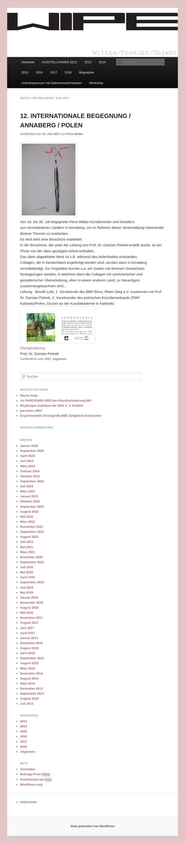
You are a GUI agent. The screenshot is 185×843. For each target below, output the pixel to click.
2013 (87, 62)
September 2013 (32, 693)
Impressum (28, 802)
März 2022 (27, 521)
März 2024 (27, 466)
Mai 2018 (26, 612)
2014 (102, 62)
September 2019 (32, 582)
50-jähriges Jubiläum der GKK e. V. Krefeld (51, 405)
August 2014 (29, 678)
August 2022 (29, 511)
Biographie (86, 72)
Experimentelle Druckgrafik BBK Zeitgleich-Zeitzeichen (60, 415)
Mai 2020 (26, 572)
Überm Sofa (28, 395)
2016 (39, 72)
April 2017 (27, 633)
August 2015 (29, 663)
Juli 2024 (26, 461)
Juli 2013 (26, 703)
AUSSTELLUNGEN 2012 (59, 62)
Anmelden (27, 769)
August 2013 (29, 698)
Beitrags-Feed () (35, 774)
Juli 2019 (26, 587)
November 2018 (31, 602)
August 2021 (29, 537)
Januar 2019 (29, 597)
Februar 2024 (29, 471)
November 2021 (31, 526)
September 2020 (32, 562)
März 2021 (27, 552)
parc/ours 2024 (31, 410)
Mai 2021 (26, 547)
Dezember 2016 (31, 643)
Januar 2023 (29, 496)
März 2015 (27, 668)
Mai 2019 (26, 592)
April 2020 (27, 577)
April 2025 (27, 456)
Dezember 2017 (31, 617)
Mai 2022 (26, 516)
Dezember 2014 (31, 673)
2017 (53, 72)
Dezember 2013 (31, 688)
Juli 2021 (26, 542)
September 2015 (32, 658)
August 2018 (29, 607)
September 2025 (32, 451)
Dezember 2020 (31, 557)
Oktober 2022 (30, 501)
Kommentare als (36, 779)
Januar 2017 (29, 638)
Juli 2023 (26, 486)
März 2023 (27, 491)
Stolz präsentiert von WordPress (92, 826)
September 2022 (32, 506)
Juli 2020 (26, 567)
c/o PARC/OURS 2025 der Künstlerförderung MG (55, 400)
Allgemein (59, 359)
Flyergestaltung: (33, 348)
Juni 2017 (27, 628)
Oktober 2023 (30, 476)
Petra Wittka (74, 134)
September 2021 (32, 532)
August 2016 (29, 648)
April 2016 (27, 653)
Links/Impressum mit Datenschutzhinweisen (51, 83)
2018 (68, 72)
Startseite (28, 62)
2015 (24, 72)
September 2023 (32, 481)
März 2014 (27, 683)
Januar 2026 (29, 446)
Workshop (96, 83)
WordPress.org (31, 784)
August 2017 (29, 622)
